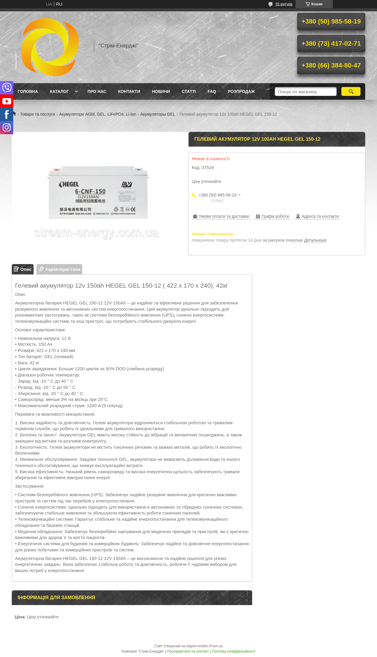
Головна (28, 91)
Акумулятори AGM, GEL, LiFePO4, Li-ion (97, 114)
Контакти (129, 91)
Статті (189, 91)
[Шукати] (351, 91)
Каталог (59, 91)
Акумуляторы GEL (157, 114)
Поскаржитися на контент (188, 651)
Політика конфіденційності (233, 651)
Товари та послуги (37, 114)
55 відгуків (284, 4)
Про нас (96, 91)
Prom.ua (216, 646)
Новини (161, 91)
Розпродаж (241, 91)
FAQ (212, 91)
